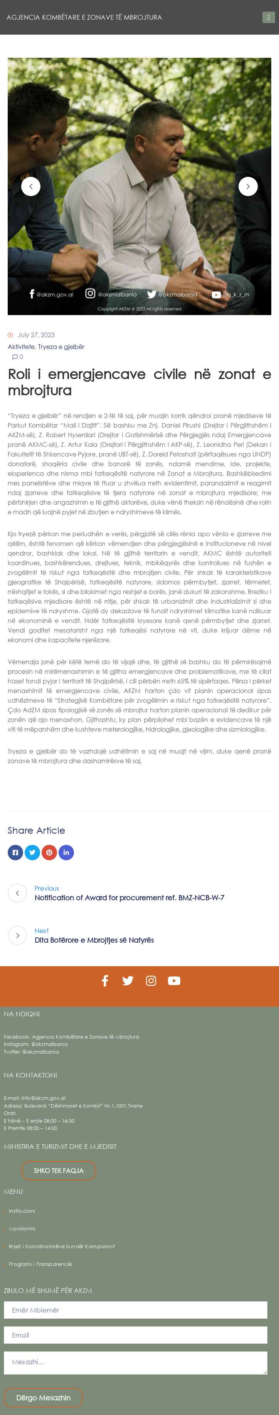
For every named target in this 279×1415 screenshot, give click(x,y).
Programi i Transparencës (40, 1264)
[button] (30, 186)
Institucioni (22, 1211)
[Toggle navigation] (268, 17)
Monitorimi (22, 1228)
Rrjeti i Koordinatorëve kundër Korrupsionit (62, 1246)
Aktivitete (21, 346)
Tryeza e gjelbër (61, 346)
